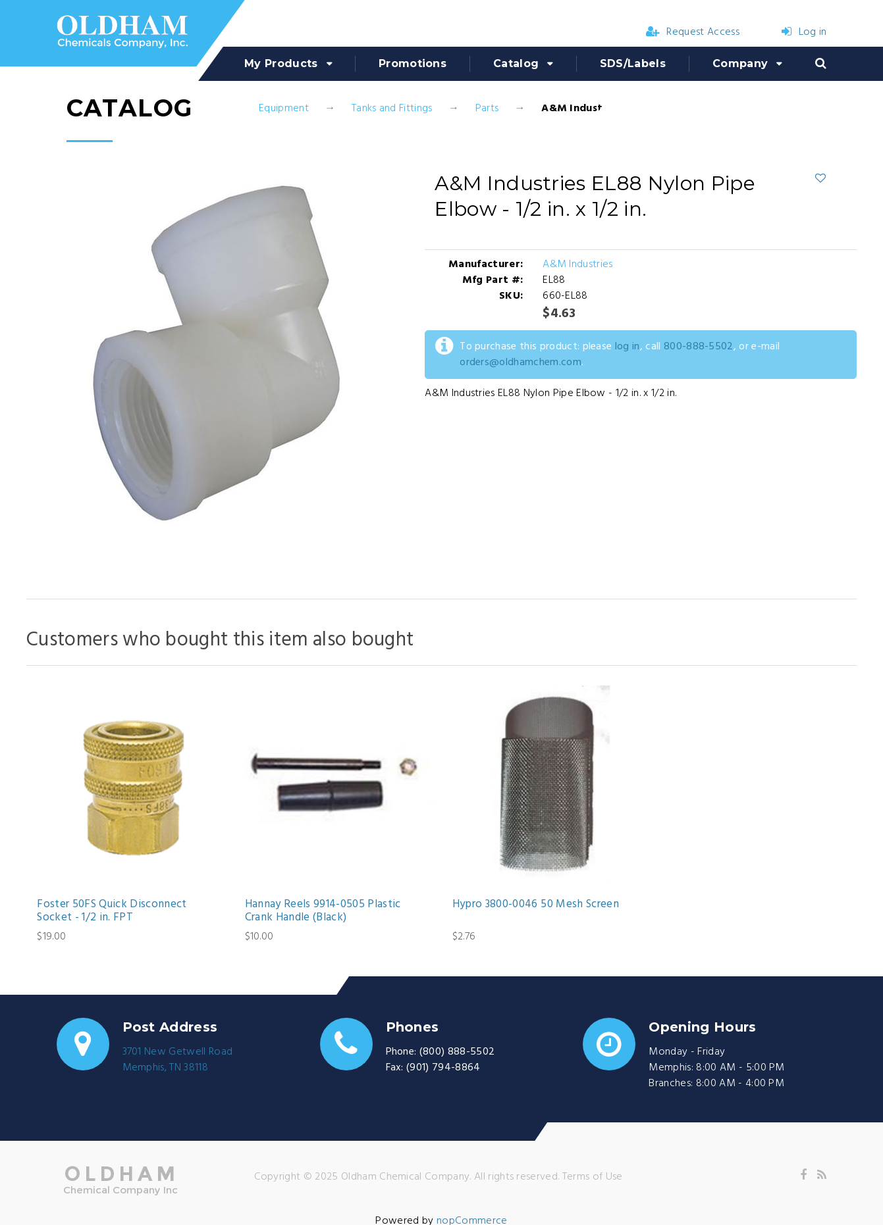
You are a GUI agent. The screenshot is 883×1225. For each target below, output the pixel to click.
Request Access (692, 32)
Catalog (516, 63)
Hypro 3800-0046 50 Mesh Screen (535, 904)
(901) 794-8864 (443, 1067)
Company (740, 63)
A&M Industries (577, 264)
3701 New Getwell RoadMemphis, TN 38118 (177, 1059)
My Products (281, 63)
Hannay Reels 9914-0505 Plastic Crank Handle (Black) (323, 911)
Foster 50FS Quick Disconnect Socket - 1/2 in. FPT (112, 911)
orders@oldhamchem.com (520, 362)
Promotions (412, 63)
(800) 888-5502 (457, 1052)
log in (627, 346)
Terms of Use (592, 1177)
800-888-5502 (699, 346)
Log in (804, 32)
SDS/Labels (633, 63)
